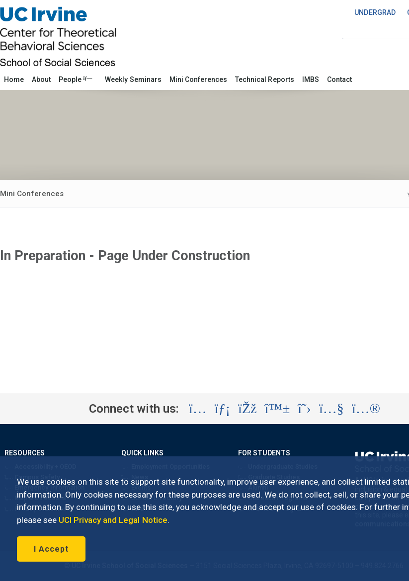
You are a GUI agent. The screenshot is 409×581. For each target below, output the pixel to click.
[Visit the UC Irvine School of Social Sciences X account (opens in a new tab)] (304, 408)
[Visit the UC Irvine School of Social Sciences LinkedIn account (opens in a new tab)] (222, 408)
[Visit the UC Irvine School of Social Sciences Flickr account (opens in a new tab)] (366, 408)
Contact (339, 79)
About (41, 79)
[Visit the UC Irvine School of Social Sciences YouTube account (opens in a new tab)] (331, 408)
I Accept (51, 549)
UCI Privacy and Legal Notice (113, 520)
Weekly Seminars (133, 79)
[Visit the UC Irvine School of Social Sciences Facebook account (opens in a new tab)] (247, 408)
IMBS (310, 79)
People (75, 79)
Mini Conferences (198, 79)
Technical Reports (264, 79)
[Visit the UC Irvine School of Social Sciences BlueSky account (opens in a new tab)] (277, 408)
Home (14, 79)
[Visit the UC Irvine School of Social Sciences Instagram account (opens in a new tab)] (198, 408)
